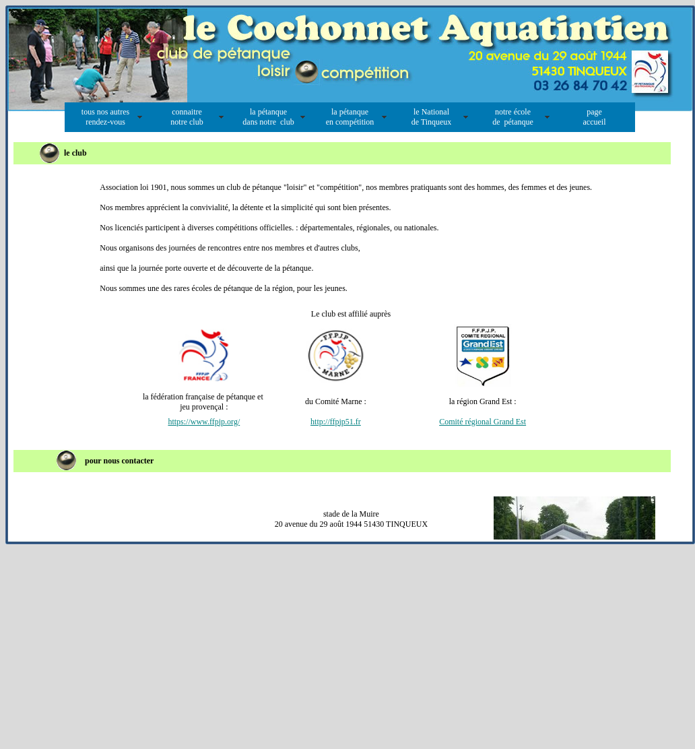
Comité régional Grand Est (482, 421)
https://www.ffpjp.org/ (204, 421)
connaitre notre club (186, 117)
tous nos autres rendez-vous (105, 117)
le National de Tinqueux (431, 117)
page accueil (594, 117)
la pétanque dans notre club (268, 117)
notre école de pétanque (512, 117)
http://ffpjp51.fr (335, 421)
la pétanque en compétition (350, 117)
